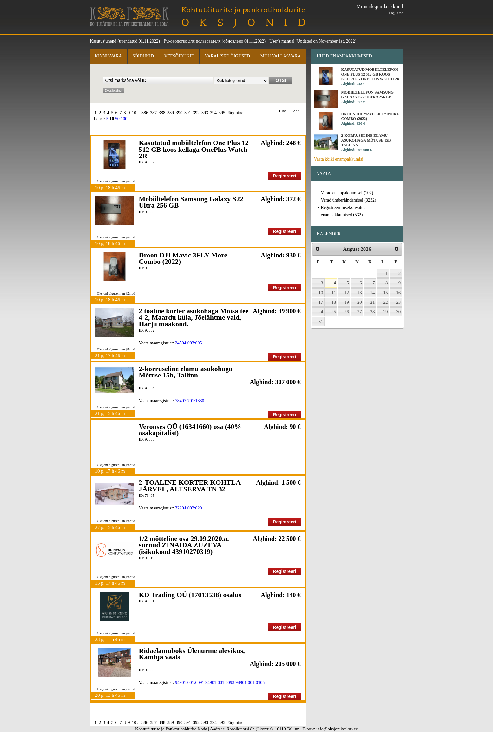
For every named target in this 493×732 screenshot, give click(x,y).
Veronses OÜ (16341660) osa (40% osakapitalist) (190, 430)
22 (385, 302)
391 (187, 112)
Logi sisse (396, 13)
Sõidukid (143, 56)
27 (359, 311)
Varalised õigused (227, 56)
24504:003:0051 (189, 343)
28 (372, 311)
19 (346, 302)
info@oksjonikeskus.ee (337, 729)
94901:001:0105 (250, 682)
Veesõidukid (179, 56)
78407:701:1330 (189, 400)
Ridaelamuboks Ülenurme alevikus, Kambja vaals (192, 654)
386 (144, 112)
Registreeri (284, 175)
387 (153, 112)
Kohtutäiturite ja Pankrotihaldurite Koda (129, 16)
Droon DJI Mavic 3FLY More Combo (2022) (183, 258)
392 (196, 112)
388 (162, 112)
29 (385, 311)
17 (321, 302)
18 (333, 302)
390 (179, 112)
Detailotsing (113, 90)
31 (321, 321)
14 (372, 292)
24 (321, 311)
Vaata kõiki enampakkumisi (339, 159)
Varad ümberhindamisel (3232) (348, 200)
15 (385, 292)
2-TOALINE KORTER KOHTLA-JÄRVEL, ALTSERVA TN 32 (191, 485)
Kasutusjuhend (103, 41)
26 (346, 311)
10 (134, 112)
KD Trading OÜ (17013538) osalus (190, 595)
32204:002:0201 (189, 508)
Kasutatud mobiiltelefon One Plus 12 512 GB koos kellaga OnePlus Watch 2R (194, 149)
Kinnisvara (108, 56)
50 (117, 118)
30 (398, 311)
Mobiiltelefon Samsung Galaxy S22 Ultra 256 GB (191, 202)
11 (334, 292)
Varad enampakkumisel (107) (347, 192)
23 (398, 302)
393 (204, 112)
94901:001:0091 (189, 682)
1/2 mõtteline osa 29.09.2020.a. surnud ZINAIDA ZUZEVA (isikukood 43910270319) (184, 545)
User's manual (281, 41)
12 (346, 292)
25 (333, 311)
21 (372, 302)
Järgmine (235, 112)
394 (213, 112)
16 (398, 292)
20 (359, 302)
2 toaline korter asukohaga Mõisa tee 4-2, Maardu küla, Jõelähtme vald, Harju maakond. (194, 317)
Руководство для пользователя (192, 41)
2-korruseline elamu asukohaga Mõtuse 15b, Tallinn (186, 372)
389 (170, 112)
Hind (283, 111)
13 (359, 292)
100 (124, 118)
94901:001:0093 (219, 682)
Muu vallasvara (280, 56)
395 (222, 112)
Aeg (296, 111)
